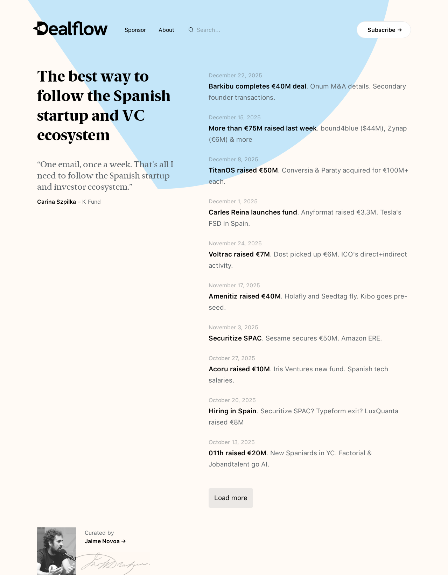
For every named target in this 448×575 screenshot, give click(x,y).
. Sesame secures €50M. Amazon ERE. (295, 338)
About (166, 30)
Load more (230, 498)
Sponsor (135, 30)
